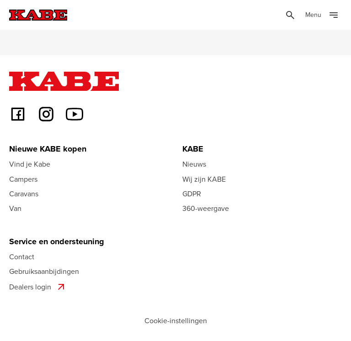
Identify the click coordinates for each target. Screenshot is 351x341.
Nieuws (194, 164)
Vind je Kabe (29, 164)
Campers (23, 179)
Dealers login (38, 286)
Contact (21, 257)
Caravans (23, 194)
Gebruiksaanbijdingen (44, 271)
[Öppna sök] (290, 15)
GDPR (191, 194)
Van (15, 208)
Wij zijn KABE (204, 179)
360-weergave (205, 208)
